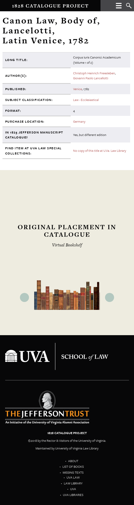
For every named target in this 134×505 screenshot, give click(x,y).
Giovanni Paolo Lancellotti (90, 78)
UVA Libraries (73, 494)
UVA (73, 488)
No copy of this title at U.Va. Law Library (99, 150)
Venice (77, 89)
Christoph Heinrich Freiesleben (94, 73)
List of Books (73, 466)
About (73, 460)
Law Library (73, 483)
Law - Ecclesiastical (86, 99)
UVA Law (73, 477)
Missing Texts (73, 472)
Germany (79, 121)
